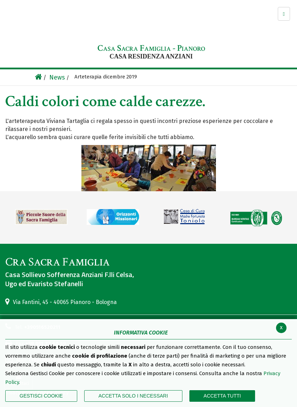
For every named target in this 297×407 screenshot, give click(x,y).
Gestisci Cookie (41, 396)
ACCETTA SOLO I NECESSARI (133, 396)
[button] (284, 14)
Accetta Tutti (222, 396)
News (57, 77)
